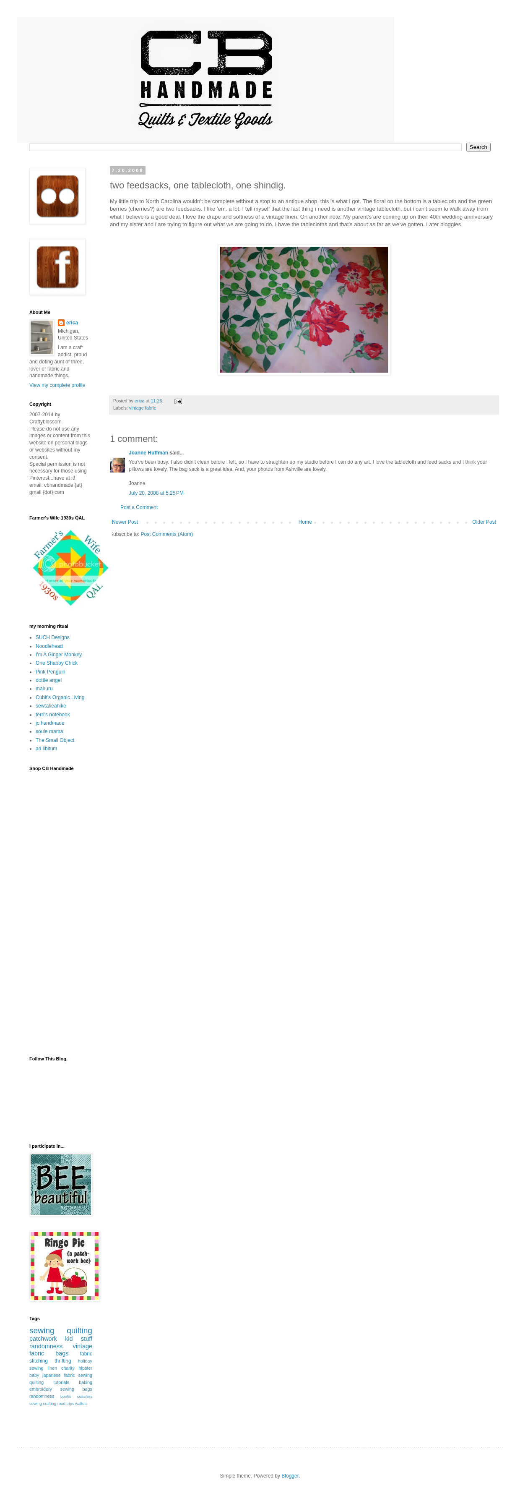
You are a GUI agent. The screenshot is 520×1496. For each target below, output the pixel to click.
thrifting (63, 1361)
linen (52, 1368)
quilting (79, 1330)
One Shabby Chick (57, 663)
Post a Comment (139, 507)
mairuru (44, 689)
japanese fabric (58, 1375)
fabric (86, 1354)
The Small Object (55, 740)
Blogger (290, 1476)
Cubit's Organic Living (60, 697)
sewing (42, 1330)
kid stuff (78, 1338)
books (65, 1396)
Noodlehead (49, 646)
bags (61, 1353)
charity (68, 1368)
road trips (65, 1403)
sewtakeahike (51, 706)
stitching (38, 1361)
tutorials (61, 1382)
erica (72, 323)
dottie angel (49, 680)
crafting (49, 1403)
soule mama (49, 731)
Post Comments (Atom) (166, 534)
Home (305, 522)
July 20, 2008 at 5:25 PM (156, 493)
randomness (45, 1346)
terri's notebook (53, 715)
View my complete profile (57, 385)
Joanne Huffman (148, 453)
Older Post (484, 522)
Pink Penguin (50, 672)
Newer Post (125, 522)
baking (85, 1382)
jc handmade (50, 723)
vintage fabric (142, 407)
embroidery (40, 1389)
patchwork (43, 1338)
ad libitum (46, 749)
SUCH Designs (53, 637)
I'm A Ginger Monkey (59, 655)
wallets (81, 1403)
